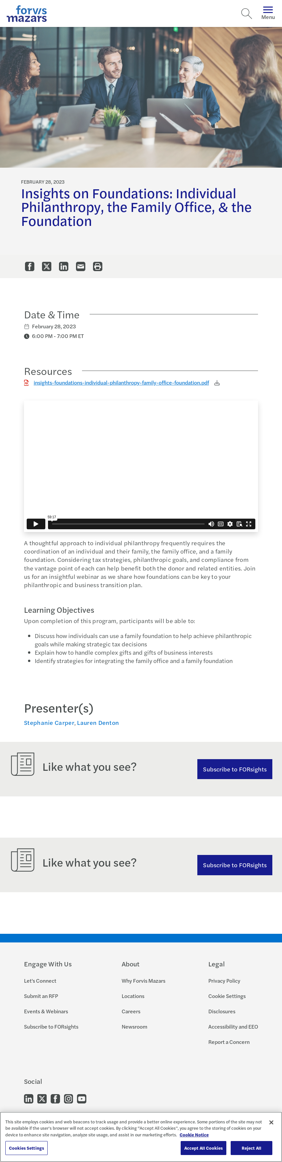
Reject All (251, 1148)
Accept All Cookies (203, 1148)
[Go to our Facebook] (55, 1097)
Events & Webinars (46, 1011)
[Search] (246, 13)
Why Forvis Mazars (143, 980)
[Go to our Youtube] (81, 1097)
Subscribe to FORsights (235, 769)
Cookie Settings (227, 996)
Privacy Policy (224, 980)
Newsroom (134, 1026)
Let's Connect (40, 980)
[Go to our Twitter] (42, 1097)
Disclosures (221, 1011)
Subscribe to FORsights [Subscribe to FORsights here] (235, 865)
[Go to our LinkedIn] (28, 1097)
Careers (131, 1011)
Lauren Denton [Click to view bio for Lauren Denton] (98, 722)
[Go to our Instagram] (68, 1097)
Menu (268, 13)
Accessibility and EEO (233, 1026)
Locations (133, 996)
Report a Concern (229, 1042)
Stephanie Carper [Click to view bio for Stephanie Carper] (49, 722)
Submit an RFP (41, 996)
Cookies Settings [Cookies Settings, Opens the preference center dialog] (26, 1148)
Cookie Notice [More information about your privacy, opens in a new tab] (194, 1134)
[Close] (271, 1122)
